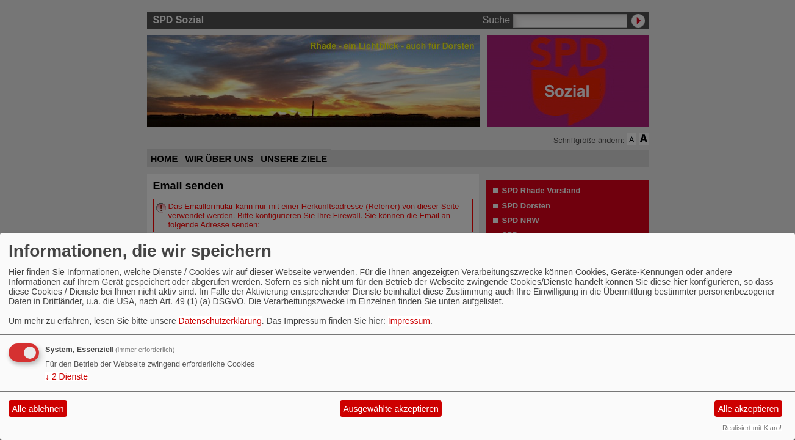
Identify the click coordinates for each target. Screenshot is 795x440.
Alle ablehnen (38, 409)
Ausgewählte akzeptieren (390, 409)
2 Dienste (66, 376)
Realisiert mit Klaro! (752, 427)
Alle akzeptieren (748, 409)
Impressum (409, 321)
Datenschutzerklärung (220, 321)
